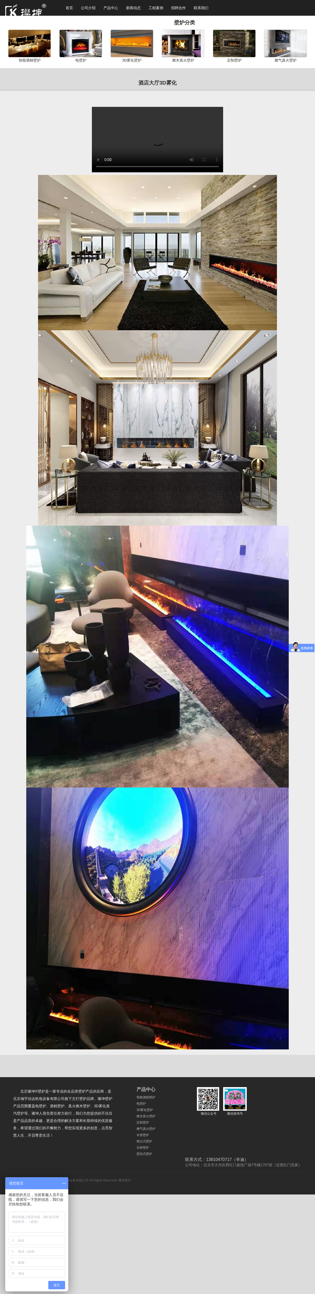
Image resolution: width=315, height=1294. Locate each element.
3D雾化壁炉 (144, 1110)
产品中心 (110, 8)
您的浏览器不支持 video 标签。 (157, 139)
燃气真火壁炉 (145, 1129)
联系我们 (201, 8)
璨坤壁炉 (124, 1180)
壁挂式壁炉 (144, 1154)
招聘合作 (178, 8)
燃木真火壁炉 (145, 1116)
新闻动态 (133, 8)
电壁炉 (141, 1103)
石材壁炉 (142, 1147)
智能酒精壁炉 (145, 1097)
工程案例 (156, 8)
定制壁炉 (142, 1122)
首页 (69, 8)
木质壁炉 (142, 1135)
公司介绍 (88, 8)
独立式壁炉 (144, 1141)
